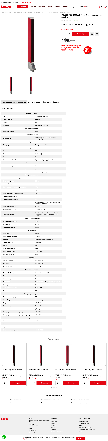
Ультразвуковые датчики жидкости (80, 402)
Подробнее (26, 438)
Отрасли (33, 6)
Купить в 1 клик (67, 29)
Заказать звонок (26, 2)
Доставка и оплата (83, 421)
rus (85, 6)
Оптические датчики (46, 402)
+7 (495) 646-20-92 (6, 2)
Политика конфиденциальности (87, 429)
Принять (80, 438)
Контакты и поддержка (61, 6)
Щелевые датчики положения (18, 402)
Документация (34, 102)
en (87, 6)
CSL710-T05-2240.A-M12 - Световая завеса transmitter (92, 370)
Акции (80, 431)
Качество (53, 423)
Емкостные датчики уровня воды (80, 399)
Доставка (46, 102)
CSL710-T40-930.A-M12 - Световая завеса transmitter (12, 370)
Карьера (50, 6)
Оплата (56, 102)
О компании (41, 6)
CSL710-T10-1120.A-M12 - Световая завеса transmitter (66, 370)
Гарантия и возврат (84, 423)
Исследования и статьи (85, 427)
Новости (81, 425)
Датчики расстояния (15, 399)
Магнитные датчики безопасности (50, 399)
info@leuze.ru (16, 2)
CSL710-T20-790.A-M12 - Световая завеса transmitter (38, 370)
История (53, 425)
